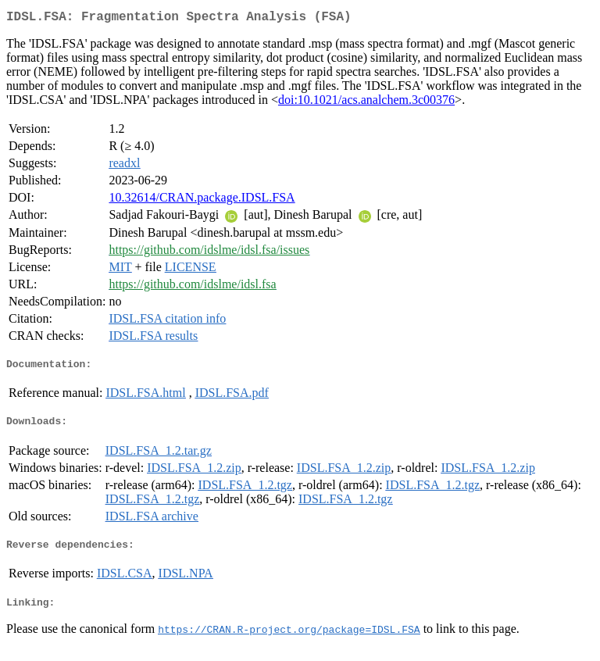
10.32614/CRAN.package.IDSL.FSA (202, 200)
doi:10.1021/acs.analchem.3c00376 (366, 102)
